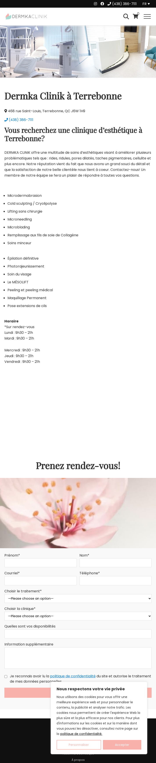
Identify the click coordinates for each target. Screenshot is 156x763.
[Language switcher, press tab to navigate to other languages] (147, 4)
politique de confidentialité (73, 676)
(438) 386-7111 (18, 119)
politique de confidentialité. (81, 734)
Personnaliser (79, 745)
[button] (147, 16)
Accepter (122, 745)
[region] (99, 718)
